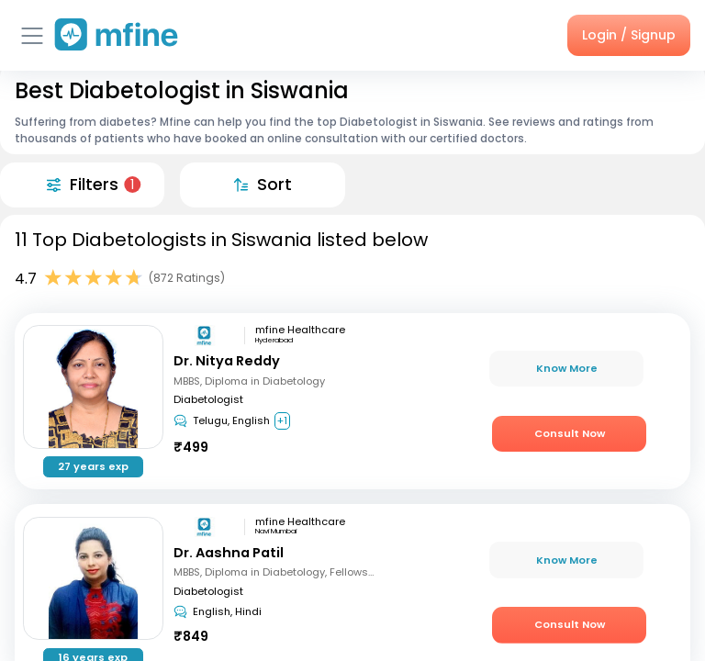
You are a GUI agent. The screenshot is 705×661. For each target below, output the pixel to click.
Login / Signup (629, 35)
